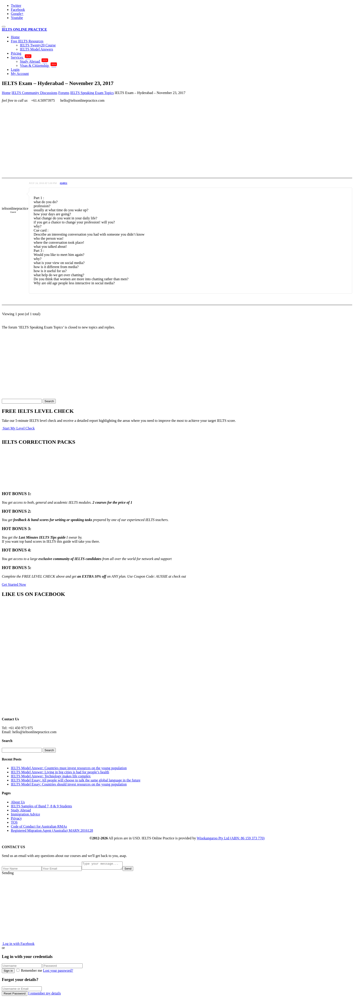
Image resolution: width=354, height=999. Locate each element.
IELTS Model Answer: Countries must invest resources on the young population (69, 768)
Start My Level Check (18, 428)
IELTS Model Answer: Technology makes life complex (51, 776)
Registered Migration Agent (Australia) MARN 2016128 (52, 830)
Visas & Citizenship (38, 65)
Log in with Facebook (18, 945)
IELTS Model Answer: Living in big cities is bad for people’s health (60, 772)
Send (132, 870)
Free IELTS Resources (27, 41)
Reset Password (15, 995)
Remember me (29, 972)
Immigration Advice (25, 814)
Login (15, 69)
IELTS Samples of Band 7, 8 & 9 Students (41, 806)
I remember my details (44, 995)
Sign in (8, 972)
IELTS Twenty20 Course (38, 45)
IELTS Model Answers (36, 49)
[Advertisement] (137, 137)
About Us (18, 802)
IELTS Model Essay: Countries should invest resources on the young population (69, 784)
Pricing (16, 53)
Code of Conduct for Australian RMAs (39, 826)
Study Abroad (34, 61)
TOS (14, 822)
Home (15, 37)
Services (21, 57)
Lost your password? (58, 972)
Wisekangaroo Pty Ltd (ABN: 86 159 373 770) (231, 838)
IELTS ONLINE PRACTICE (24, 29)
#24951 (63, 183)
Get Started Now (14, 584)
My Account (20, 74)
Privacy (16, 818)
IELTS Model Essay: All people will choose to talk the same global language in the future (75, 780)
